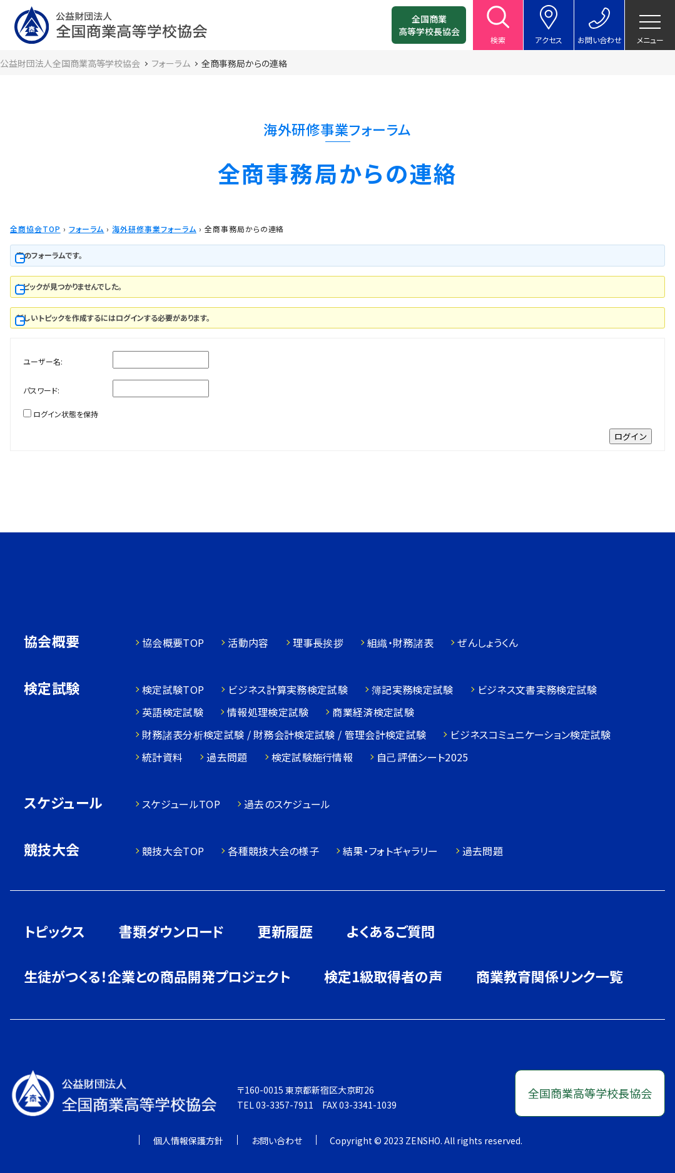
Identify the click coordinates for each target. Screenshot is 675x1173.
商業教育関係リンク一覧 (549, 976)
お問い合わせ (276, 1140)
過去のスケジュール (287, 803)
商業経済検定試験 (373, 711)
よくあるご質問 (391, 931)
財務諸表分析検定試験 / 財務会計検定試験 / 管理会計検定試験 (284, 734)
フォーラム (86, 228)
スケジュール (63, 803)
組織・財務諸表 (400, 642)
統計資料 (162, 756)
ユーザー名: (43, 361)
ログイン (630, 436)
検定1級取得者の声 (383, 976)
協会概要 (52, 642)
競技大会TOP (173, 850)
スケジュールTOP (181, 803)
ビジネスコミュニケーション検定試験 (530, 734)
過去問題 (226, 756)
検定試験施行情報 (312, 756)
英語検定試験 (172, 711)
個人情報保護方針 (188, 1140)
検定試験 (52, 689)
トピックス (54, 931)
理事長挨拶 (318, 642)
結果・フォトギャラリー (391, 850)
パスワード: (41, 390)
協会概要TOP (173, 642)
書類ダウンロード (171, 931)
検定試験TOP (173, 689)
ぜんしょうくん (487, 642)
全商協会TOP (35, 228)
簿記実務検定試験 (413, 689)
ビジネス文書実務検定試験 (537, 689)
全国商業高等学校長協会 (429, 25)
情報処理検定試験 (268, 711)
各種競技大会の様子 (273, 850)
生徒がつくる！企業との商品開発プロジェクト (157, 976)
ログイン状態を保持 (65, 414)
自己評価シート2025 (423, 756)
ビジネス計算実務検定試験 (288, 689)
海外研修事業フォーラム (154, 228)
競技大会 (52, 850)
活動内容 (248, 642)
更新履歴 (285, 931)
